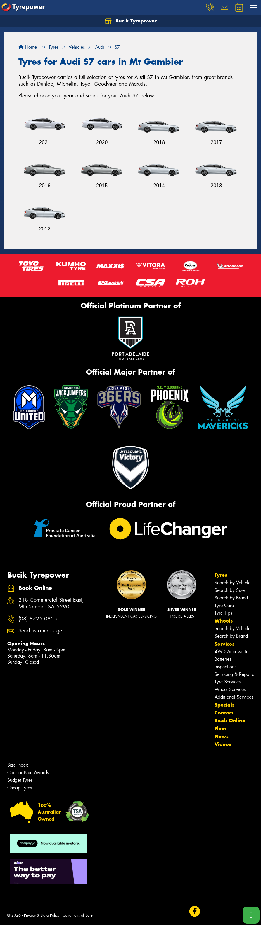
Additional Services (234, 697)
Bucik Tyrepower (131, 21)
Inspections (225, 667)
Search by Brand (231, 598)
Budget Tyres (19, 780)
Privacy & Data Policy (41, 915)
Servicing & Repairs (234, 674)
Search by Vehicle (232, 583)
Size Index (17, 765)
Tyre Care (224, 605)
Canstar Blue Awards (28, 773)
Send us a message (40, 630)
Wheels (224, 621)
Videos (223, 744)
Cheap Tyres (19, 788)
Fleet (220, 728)
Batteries (223, 659)
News (222, 736)
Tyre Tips (223, 613)
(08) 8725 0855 (37, 618)
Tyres (221, 575)
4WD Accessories (232, 651)
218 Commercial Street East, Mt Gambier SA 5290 (51, 603)
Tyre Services (228, 682)
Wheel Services (230, 689)
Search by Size (230, 590)
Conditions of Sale (78, 915)
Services (224, 644)
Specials (224, 705)
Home (27, 47)
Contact (224, 712)
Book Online (230, 720)
